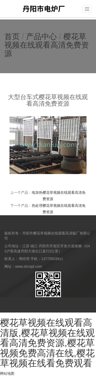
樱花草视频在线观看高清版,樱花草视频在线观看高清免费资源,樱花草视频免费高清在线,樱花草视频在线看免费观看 (47, 342)
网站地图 (7, 373)
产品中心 (41, 36)
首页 (12, 36)
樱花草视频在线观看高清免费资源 (46, 45)
